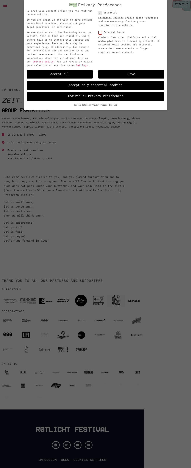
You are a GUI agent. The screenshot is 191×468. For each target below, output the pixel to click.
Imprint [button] (113, 105)
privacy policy (43, 62)
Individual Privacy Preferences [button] (95, 96)
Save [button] (131, 74)
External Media (112, 32)
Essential (108, 13)
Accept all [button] (59, 74)
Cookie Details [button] (82, 105)
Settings (82, 65)
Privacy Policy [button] (99, 105)
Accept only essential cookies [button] (95, 85)
